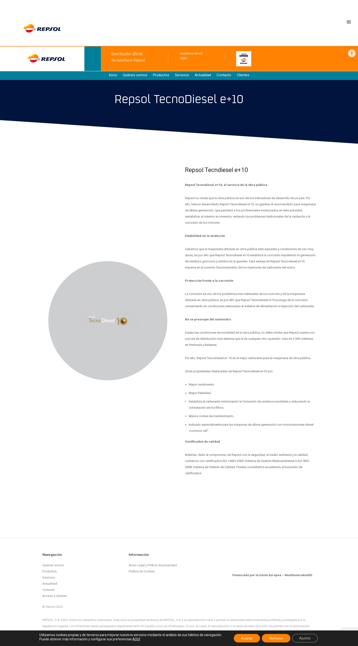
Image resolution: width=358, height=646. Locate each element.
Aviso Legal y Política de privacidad (153, 565)
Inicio (113, 75)
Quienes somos (53, 565)
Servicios (182, 75)
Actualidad (203, 75)
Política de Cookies (142, 571)
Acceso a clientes (54, 596)
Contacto (224, 75)
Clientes (243, 75)
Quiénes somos (135, 75)
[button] (352, 53)
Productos (161, 75)
